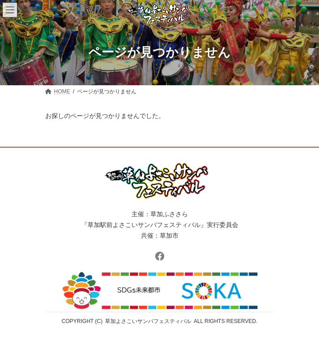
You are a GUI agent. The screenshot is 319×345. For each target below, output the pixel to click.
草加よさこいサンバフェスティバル (148, 321)
